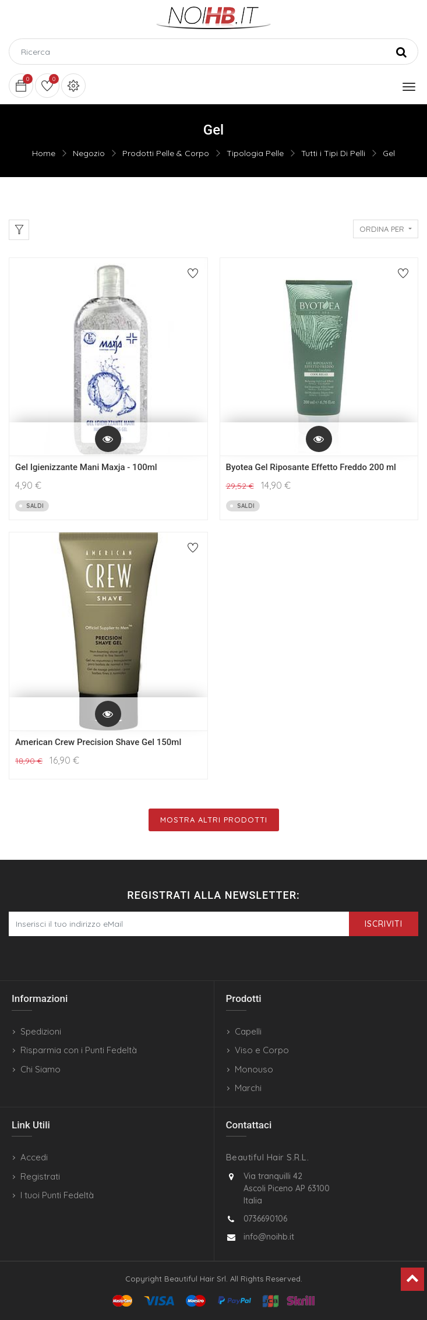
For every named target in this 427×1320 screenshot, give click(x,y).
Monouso (254, 1069)
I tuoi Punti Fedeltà (57, 1195)
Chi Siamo (40, 1069)
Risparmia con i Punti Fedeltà (78, 1050)
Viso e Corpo (262, 1050)
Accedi (34, 1157)
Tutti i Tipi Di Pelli (333, 153)
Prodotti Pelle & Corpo (165, 153)
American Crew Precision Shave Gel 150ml (98, 742)
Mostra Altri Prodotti (213, 819)
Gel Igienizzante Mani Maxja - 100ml (86, 467)
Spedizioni (40, 1031)
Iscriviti (384, 924)
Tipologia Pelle (255, 153)
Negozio (89, 153)
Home (43, 153)
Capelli (248, 1031)
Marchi (248, 1087)
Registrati (40, 1176)
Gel (389, 153)
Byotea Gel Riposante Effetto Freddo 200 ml (311, 467)
